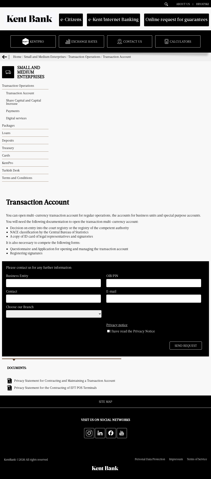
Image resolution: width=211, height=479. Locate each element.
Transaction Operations (84, 57)
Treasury (8, 148)
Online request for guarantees (177, 20)
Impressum (176, 459)
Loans (6, 133)
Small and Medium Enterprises (45, 57)
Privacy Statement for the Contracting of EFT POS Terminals (55, 388)
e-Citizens (70, 20)
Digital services (16, 118)
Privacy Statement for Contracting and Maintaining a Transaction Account (64, 381)
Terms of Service (197, 459)
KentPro (7, 163)
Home (17, 57)
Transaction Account (117, 57)
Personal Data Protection (150, 459)
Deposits (8, 140)
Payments (12, 111)
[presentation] (37, 331)
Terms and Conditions (17, 178)
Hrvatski (202, 4)
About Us (183, 4)
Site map (105, 402)
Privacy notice (117, 325)
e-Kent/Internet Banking (113, 20)
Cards (6, 155)
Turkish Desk (11, 170)
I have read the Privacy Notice (131, 331)
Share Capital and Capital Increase (23, 102)
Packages (8, 125)
